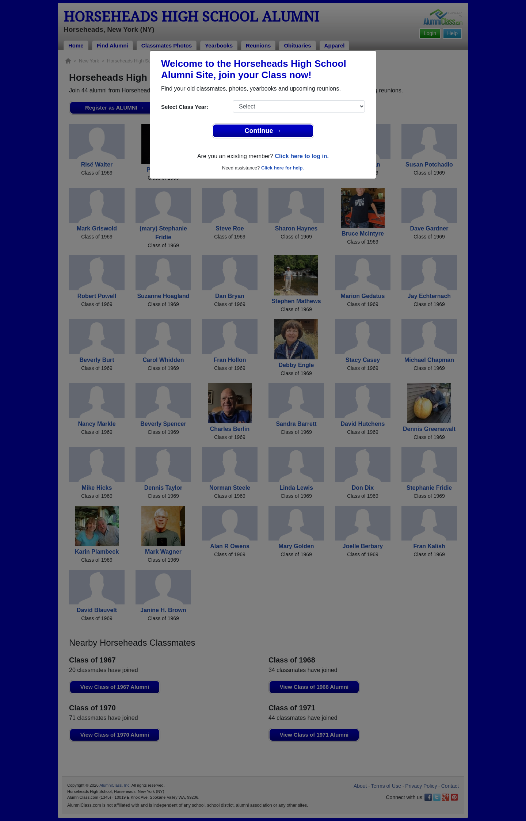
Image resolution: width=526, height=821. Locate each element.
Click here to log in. (302, 156)
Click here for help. (282, 168)
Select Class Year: (184, 107)
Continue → (263, 130)
